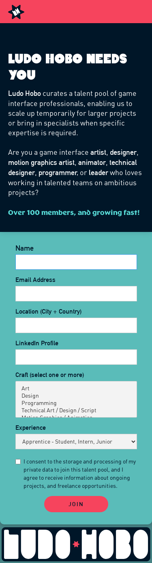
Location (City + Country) (48, 311)
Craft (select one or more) (49, 375)
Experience (30, 427)
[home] (16, 11)
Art (76, 388)
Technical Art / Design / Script (76, 410)
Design (76, 395)
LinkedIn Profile (36, 343)
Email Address (35, 280)
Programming (76, 403)
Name (24, 248)
